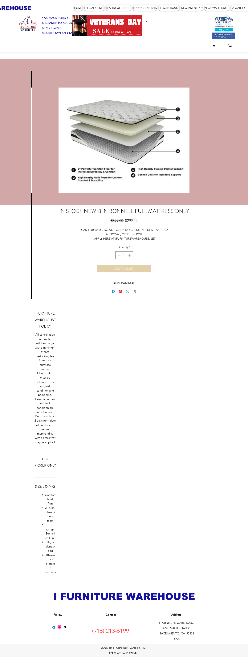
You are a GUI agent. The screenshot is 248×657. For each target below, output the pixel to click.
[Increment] (129, 255)
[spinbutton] (124, 255)
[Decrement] (118, 255)
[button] (230, 45)
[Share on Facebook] (113, 291)
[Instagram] (59, 627)
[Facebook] (54, 627)
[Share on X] (135, 291)
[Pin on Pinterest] (120, 291)
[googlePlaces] (214, 46)
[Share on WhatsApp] (127, 291)
